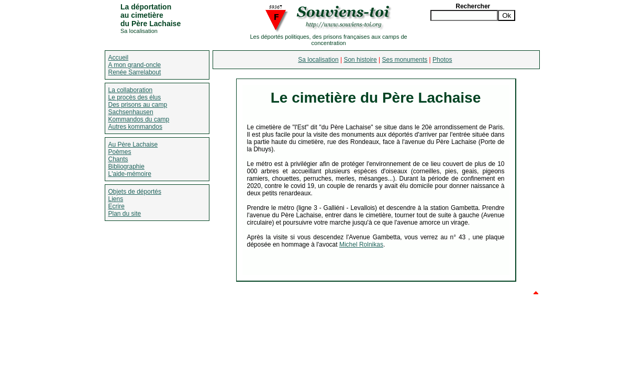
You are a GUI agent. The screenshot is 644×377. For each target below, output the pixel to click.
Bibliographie (126, 166)
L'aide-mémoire (129, 174)
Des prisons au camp (138, 104)
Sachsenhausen (130, 112)
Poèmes (119, 152)
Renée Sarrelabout (134, 72)
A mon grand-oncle (134, 65)
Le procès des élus (134, 97)
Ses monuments (405, 59)
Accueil (118, 57)
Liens (116, 199)
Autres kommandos (135, 126)
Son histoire (359, 59)
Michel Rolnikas (361, 244)
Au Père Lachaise (133, 144)
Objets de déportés (134, 191)
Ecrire (116, 206)
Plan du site (124, 213)
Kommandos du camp (139, 119)
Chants (118, 159)
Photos (442, 59)
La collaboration (130, 90)
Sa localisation (318, 59)
